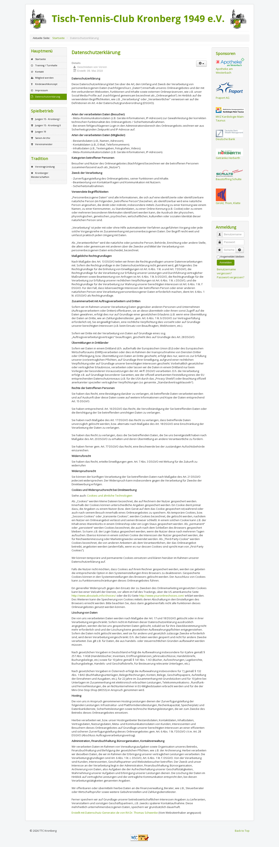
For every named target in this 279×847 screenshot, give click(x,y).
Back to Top (242, 831)
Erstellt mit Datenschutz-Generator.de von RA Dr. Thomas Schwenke (115, 812)
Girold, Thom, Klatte (228, 203)
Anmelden (226, 262)
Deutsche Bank (225, 139)
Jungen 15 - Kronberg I (47, 119)
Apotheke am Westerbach (224, 70)
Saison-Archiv (42, 137)
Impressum (41, 90)
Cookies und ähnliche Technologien (109, 495)
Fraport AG (222, 98)
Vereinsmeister (44, 144)
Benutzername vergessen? (226, 271)
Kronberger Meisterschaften (40, 174)
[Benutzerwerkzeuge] (201, 64)
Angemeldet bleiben (232, 256)
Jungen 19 (40, 131)
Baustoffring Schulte (229, 179)
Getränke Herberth (228, 158)
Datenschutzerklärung (47, 96)
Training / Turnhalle (46, 65)
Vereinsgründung (45, 166)
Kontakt (39, 71)
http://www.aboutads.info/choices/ (94, 595)
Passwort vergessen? (230, 277)
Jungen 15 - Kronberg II (48, 125)
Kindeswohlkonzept (46, 84)
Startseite (40, 59)
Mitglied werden (44, 77)
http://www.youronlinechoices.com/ (161, 595)
